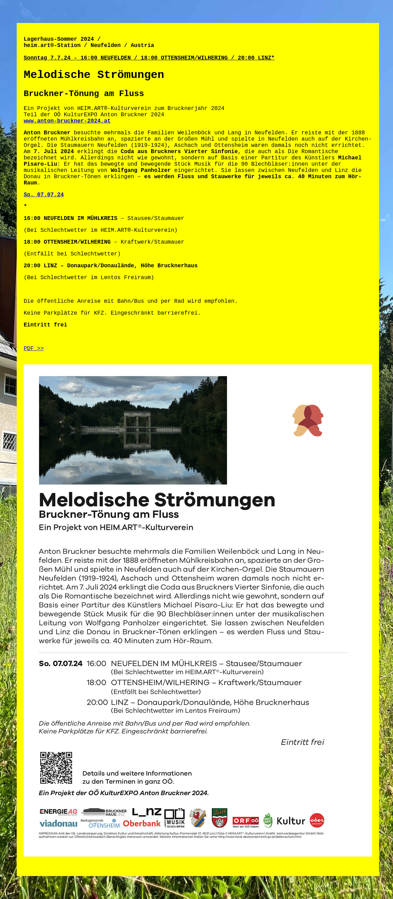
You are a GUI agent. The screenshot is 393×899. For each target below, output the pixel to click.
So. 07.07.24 (44, 195)
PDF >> (34, 349)
